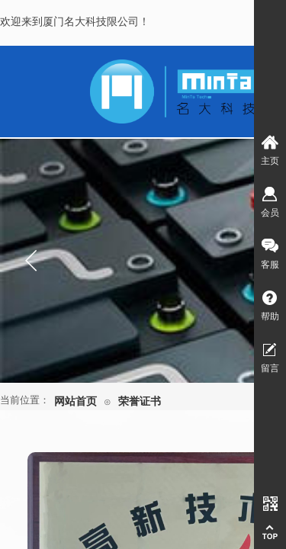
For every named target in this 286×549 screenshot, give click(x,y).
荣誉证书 (139, 401)
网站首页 (75, 401)
